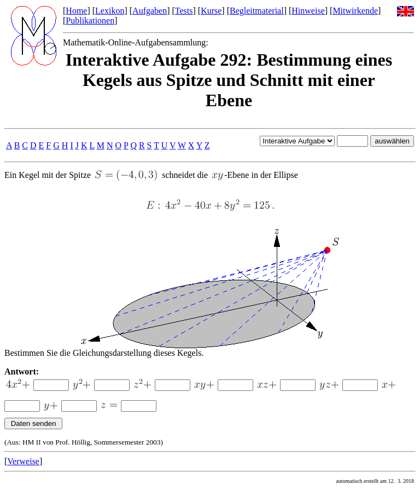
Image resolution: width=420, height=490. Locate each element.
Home (76, 10)
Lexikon (109, 10)
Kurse (211, 10)
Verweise (23, 461)
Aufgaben (149, 10)
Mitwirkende (355, 10)
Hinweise (307, 10)
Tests (184, 10)
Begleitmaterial (257, 10)
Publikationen (90, 20)
